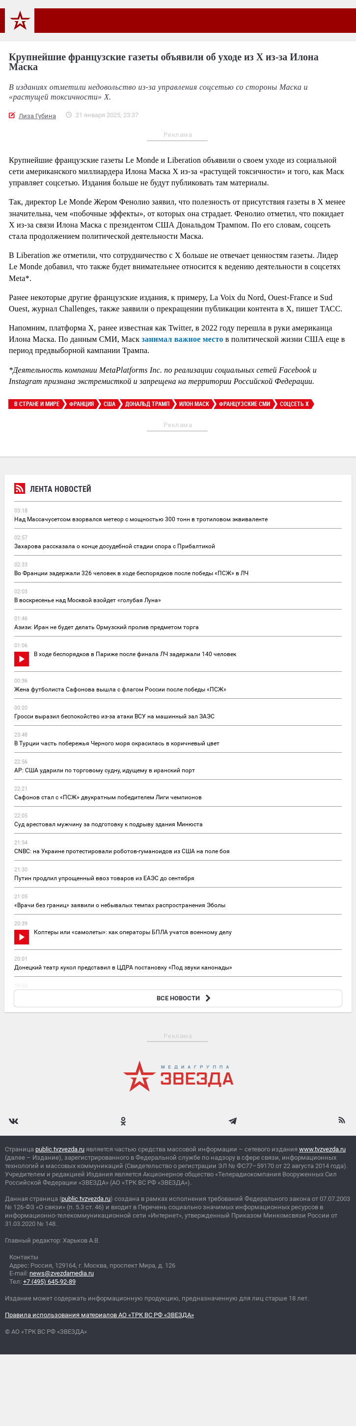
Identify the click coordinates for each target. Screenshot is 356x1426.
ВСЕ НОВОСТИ (185, 998)
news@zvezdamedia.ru (61, 1273)
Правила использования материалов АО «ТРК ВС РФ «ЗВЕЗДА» (99, 1315)
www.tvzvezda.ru (322, 1149)
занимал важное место (182, 339)
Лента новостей (52, 490)
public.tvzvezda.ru (59, 1149)
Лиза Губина (37, 116)
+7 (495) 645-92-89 (49, 1281)
